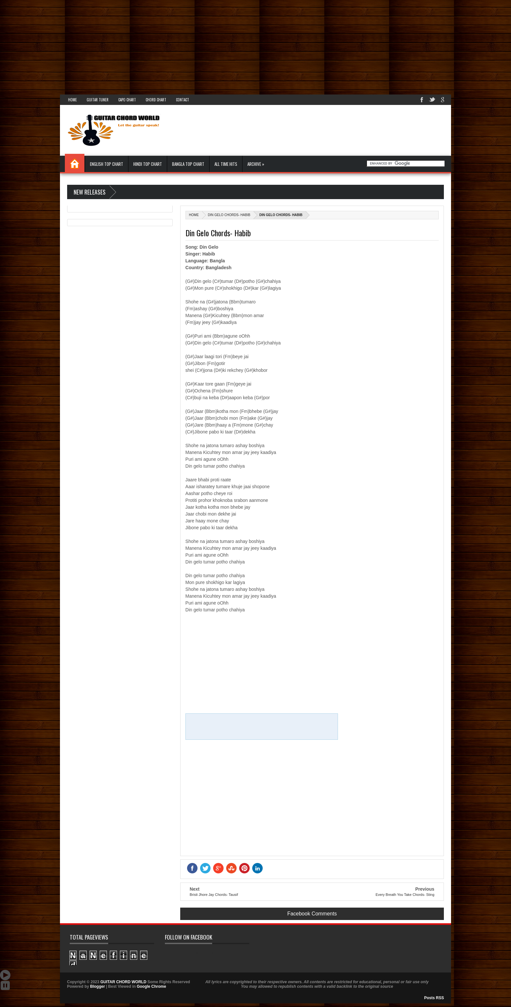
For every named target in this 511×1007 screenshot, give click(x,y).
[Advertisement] (195, 45)
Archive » (255, 164)
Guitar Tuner (98, 99)
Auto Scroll (5, 975)
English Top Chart (106, 164)
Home (72, 99)
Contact (182, 99)
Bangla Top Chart (188, 164)
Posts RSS (434, 998)
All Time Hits (225, 164)
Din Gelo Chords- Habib (229, 215)
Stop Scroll (5, 985)
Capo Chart (127, 99)
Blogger (97, 986)
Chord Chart (156, 99)
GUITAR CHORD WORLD (199, 953)
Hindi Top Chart (147, 164)
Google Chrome (151, 986)
